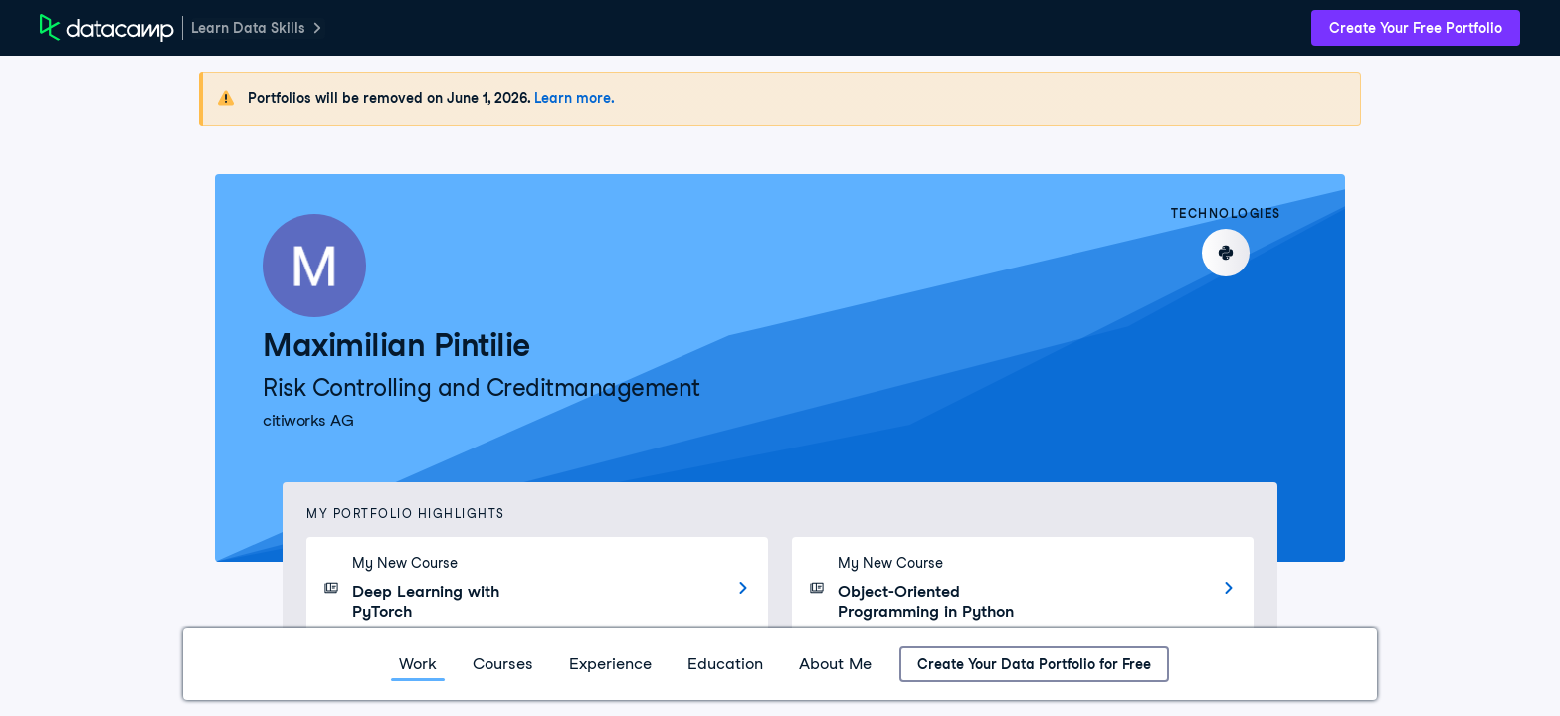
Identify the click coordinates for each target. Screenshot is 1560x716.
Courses (503, 663)
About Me (835, 663)
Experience (610, 663)
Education (725, 663)
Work (418, 663)
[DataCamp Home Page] (107, 28)
